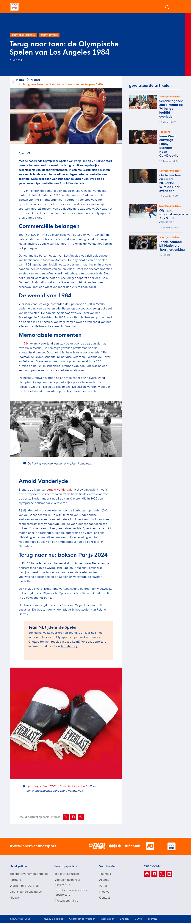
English (124, 918)
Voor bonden (107, 866)
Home (20, 79)
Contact (104, 897)
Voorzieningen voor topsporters (67, 882)
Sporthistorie (49, 35)
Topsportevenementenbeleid (28, 873)
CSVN (138, 918)
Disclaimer (107, 918)
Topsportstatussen (66, 873)
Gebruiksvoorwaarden (82, 918)
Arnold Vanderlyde (60, 489)
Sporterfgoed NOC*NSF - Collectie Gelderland (56, 786)
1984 (25, 343)
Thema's (105, 873)
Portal (103, 885)
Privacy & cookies (53, 918)
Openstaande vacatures (26, 891)
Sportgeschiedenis (23, 35)
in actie (66, 641)
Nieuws (35, 79)
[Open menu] (176, 7)
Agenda (104, 879)
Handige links (18, 866)
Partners (15, 879)
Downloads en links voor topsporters (70, 892)
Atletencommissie (66, 900)
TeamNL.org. (69, 646)
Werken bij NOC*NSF (24, 885)
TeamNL (152, 918)
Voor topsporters (65, 866)
